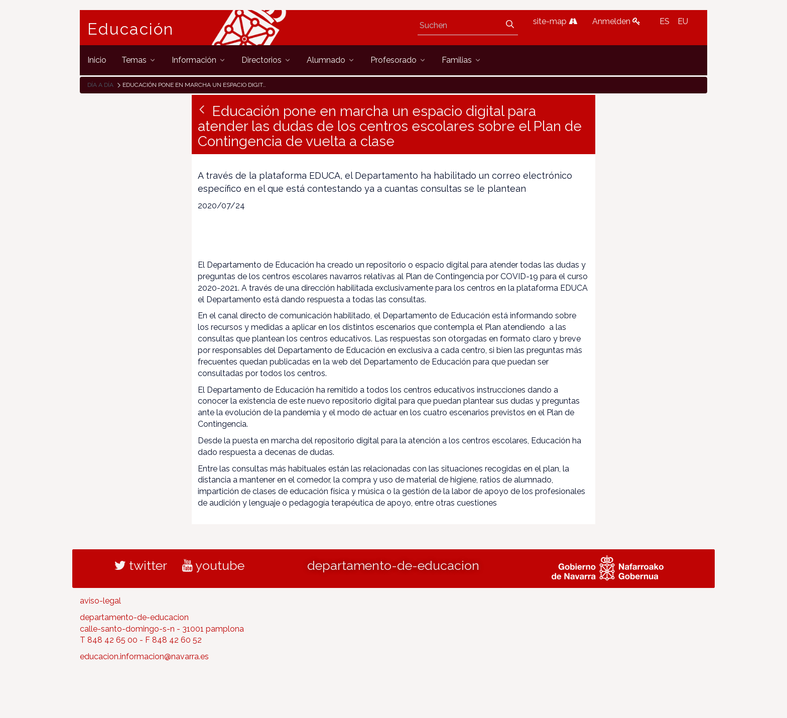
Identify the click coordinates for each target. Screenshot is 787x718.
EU (683, 21)
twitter (140, 565)
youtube (213, 565)
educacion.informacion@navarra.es (144, 656)
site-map (555, 21)
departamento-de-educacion (393, 565)
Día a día (100, 84)
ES (665, 21)
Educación (130, 29)
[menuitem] (97, 60)
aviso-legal (100, 601)
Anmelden (616, 21)
